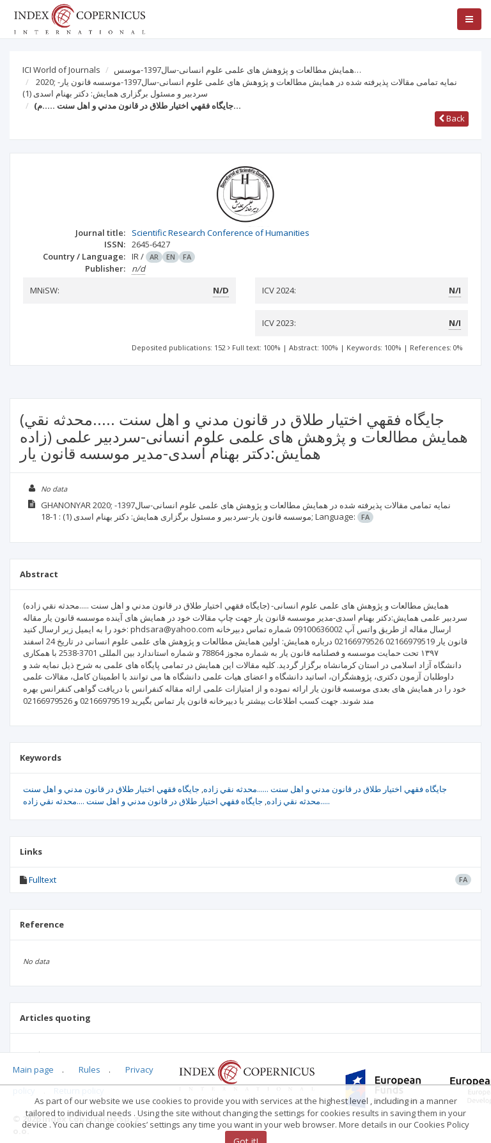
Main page (33, 1069)
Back (452, 118)
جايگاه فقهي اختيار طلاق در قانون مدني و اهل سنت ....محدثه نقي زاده (143, 801)
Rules (89, 1069)
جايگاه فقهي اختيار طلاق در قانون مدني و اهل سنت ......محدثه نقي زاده (325, 789)
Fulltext (42, 879)
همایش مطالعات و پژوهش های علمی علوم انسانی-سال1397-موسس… (237, 69)
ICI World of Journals (61, 69)
